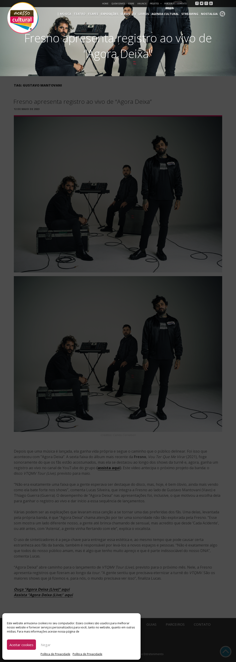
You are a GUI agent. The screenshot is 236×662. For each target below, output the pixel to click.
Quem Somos (118, 3)
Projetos (156, 3)
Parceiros (169, 3)
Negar (46, 644)
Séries (127, 14)
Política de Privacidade (55, 654)
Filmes (96, 14)
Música (69, 14)
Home (105, 3)
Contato (182, 3)
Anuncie (142, 3)
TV (136, 14)
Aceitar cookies (21, 644)
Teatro (82, 14)
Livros (145, 14)
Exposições (112, 14)
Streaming (190, 14)
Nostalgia (209, 14)
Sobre (131, 3)
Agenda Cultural (166, 14)
